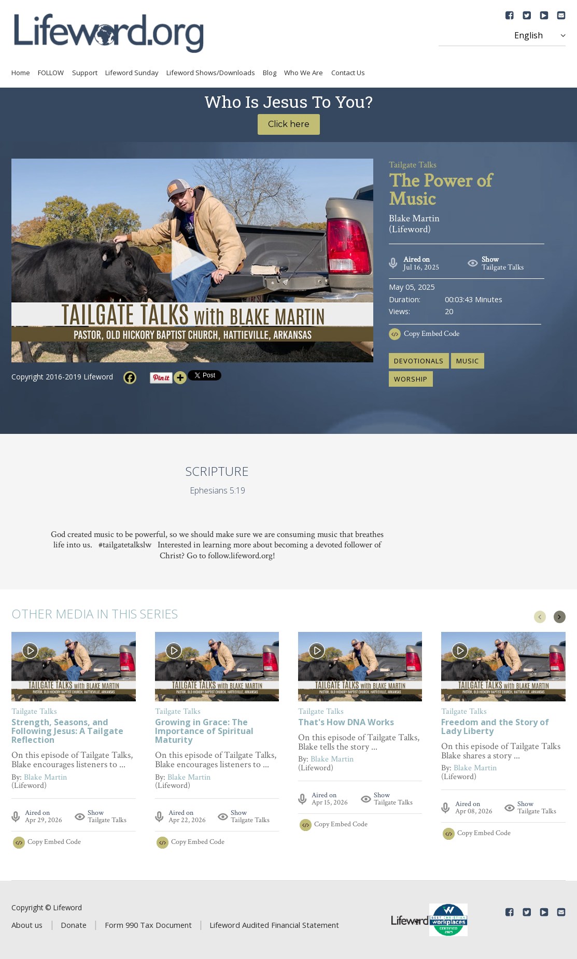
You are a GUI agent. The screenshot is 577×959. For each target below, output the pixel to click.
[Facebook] (129, 377)
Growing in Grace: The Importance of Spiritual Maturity (204, 731)
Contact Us (348, 72)
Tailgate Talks (503, 267)
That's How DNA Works (346, 723)
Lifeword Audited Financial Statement (274, 925)
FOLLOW (51, 72)
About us (27, 925)
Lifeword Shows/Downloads (210, 72)
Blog (269, 72)
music (467, 360)
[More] (180, 377)
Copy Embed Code (431, 333)
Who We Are (303, 72)
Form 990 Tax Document (148, 925)
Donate (74, 925)
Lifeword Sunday (132, 72)
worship (411, 379)
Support (84, 72)
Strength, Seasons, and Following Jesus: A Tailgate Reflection (67, 731)
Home (20, 72)
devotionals (419, 360)
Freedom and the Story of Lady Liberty (495, 727)
